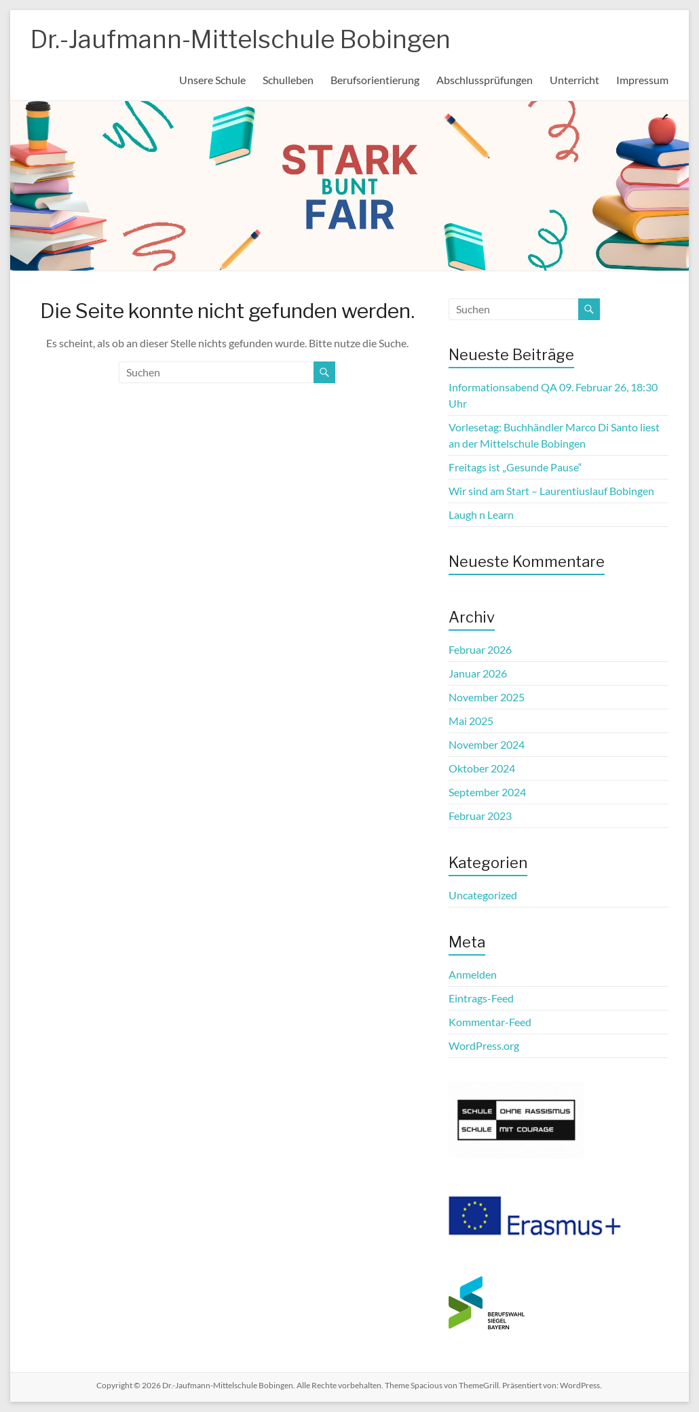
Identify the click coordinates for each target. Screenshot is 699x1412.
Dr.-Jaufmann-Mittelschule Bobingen (241, 39)
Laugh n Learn (481, 514)
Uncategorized (483, 894)
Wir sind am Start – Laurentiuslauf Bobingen (551, 490)
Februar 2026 (480, 649)
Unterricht (574, 79)
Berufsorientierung (374, 79)
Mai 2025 (471, 720)
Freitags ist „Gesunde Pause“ (515, 466)
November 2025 (487, 696)
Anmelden (473, 974)
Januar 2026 (478, 673)
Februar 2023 (480, 815)
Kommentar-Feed (490, 1021)
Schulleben (288, 79)
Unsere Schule (212, 79)
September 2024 (487, 791)
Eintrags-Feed (481, 998)
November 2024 (487, 744)
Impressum (642, 79)
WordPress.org (484, 1045)
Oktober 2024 (482, 768)
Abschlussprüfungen (484, 79)
